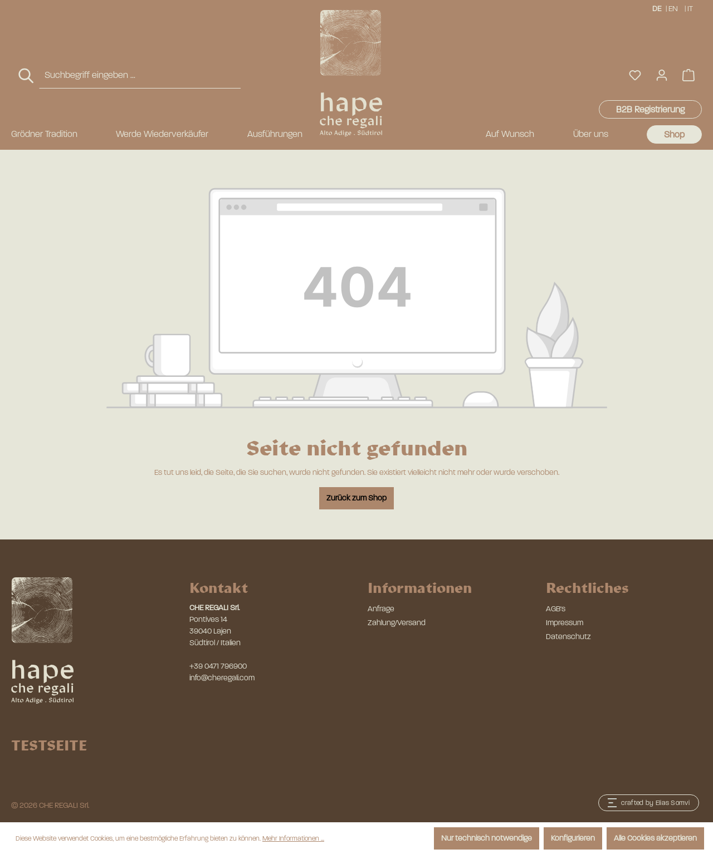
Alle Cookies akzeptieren (655, 838)
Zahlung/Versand (397, 622)
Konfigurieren (573, 838)
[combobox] (140, 75)
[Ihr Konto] (661, 75)
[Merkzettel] (635, 75)
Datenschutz (568, 636)
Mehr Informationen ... (293, 838)
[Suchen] (26, 76)
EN (673, 8)
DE (656, 8)
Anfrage (381, 608)
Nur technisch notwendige (486, 838)
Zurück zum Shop (356, 498)
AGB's (555, 608)
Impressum (564, 622)
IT (691, 8)
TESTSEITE (49, 745)
